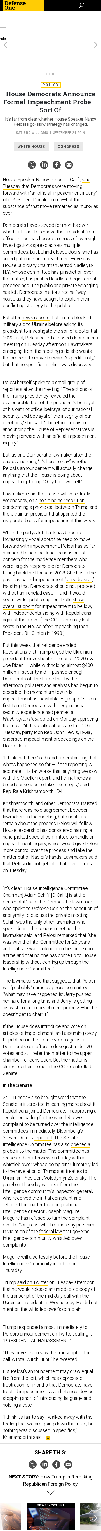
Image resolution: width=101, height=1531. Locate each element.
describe (12, 663)
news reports (36, 288)
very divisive (79, 550)
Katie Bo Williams (32, 104)
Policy (50, 56)
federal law (50, 1202)
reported (43, 1108)
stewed (46, 196)
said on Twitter (32, 1253)
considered (60, 801)
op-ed (46, 690)
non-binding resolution (62, 471)
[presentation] (5, 1493)
